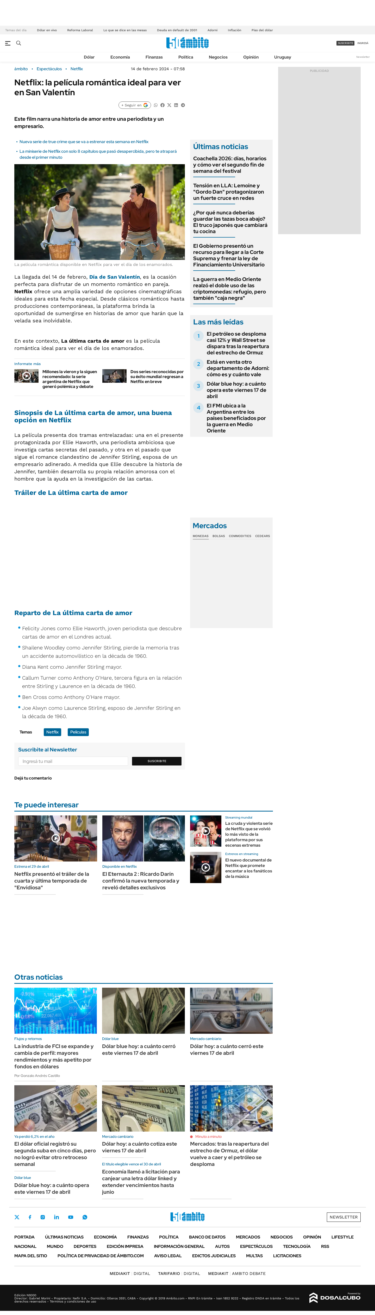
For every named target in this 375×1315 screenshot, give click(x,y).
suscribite (345, 43)
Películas (78, 732)
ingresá (362, 43)
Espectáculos (49, 69)
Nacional (25, 1246)
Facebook (30, 1217)
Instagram (42, 1217)
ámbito (21, 69)
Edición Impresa (125, 1246)
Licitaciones (287, 1256)
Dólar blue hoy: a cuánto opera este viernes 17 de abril (236, 390)
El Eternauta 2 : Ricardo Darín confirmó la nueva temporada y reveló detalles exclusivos (140, 881)
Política (185, 57)
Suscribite (157, 761)
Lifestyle (343, 1237)
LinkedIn (56, 1217)
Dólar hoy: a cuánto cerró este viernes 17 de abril (227, 1049)
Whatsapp (85, 1217)
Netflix (77, 69)
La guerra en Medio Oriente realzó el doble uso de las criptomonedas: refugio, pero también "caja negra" (229, 288)
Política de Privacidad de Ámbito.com (101, 1256)
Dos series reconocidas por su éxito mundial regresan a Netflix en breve (157, 376)
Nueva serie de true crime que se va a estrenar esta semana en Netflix (84, 141)
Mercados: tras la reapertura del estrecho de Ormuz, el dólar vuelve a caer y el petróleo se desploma (229, 1153)
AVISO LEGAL (168, 1256)
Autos (222, 1246)
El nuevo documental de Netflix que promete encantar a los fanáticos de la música (248, 868)
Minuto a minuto (208, 1136)
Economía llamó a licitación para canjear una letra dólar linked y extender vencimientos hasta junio (141, 1181)
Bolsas (219, 536)
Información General (179, 1246)
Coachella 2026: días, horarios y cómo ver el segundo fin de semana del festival (229, 164)
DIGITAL (130, 1273)
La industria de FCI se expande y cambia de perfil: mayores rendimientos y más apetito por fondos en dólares (54, 1056)
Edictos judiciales (214, 1256)
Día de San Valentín (114, 277)
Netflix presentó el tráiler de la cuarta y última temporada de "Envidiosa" (51, 881)
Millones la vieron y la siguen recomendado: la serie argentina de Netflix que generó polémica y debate (69, 379)
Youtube (70, 1217)
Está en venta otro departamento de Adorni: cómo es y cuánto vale (238, 368)
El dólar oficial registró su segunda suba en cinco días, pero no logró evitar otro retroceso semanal (55, 1153)
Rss (325, 1246)
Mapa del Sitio (30, 1256)
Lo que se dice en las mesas (125, 30)
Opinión (251, 57)
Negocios (218, 57)
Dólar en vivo (47, 30)
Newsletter (363, 56)
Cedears (262, 536)
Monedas (201, 536)
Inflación (234, 30)
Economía (120, 57)
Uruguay (282, 57)
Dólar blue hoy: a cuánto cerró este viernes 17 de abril (139, 1049)
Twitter (17, 1217)
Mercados (248, 1237)
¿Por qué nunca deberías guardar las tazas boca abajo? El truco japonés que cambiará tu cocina (230, 222)
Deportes (85, 1246)
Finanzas (154, 57)
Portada (24, 1237)
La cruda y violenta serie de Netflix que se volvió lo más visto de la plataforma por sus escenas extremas (249, 834)
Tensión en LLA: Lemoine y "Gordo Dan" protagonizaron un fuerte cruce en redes (228, 191)
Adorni (212, 30)
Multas (254, 1256)
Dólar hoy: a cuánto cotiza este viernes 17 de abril (139, 1147)
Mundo (55, 1246)
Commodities (240, 536)
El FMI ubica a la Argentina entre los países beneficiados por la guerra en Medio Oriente (236, 418)
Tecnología (297, 1246)
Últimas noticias (64, 1237)
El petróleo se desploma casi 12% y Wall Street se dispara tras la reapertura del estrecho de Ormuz (238, 343)
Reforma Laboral (80, 30)
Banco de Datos (207, 1237)
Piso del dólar (262, 30)
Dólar (89, 57)
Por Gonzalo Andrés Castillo (37, 1075)
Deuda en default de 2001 (177, 30)
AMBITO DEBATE (237, 1273)
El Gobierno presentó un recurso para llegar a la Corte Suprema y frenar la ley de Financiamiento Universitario (229, 255)
